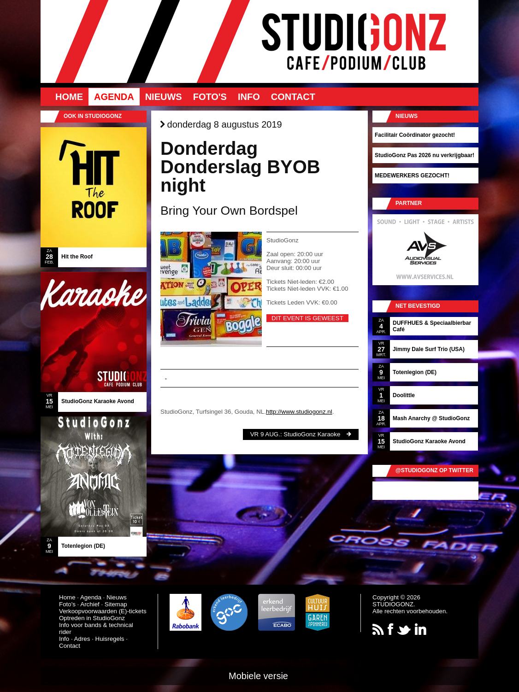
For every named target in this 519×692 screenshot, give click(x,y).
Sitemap (116, 604)
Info (249, 97)
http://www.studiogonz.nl (299, 411)
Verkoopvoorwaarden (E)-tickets (103, 611)
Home (69, 97)
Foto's (210, 97)
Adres (82, 638)
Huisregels (109, 638)
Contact (293, 97)
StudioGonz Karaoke (311, 434)
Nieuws (163, 97)
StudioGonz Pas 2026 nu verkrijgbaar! (424, 155)
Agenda (114, 97)
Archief (89, 604)
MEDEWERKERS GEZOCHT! (412, 175)
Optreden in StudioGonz (92, 618)
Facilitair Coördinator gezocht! (415, 135)
